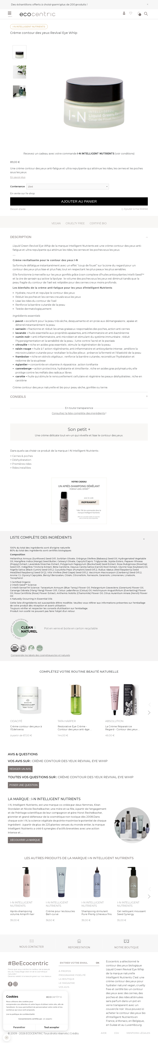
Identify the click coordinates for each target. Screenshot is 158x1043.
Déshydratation (21, 459)
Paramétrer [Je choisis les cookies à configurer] (19, 1027)
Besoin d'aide (18, 209)
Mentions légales (138, 1033)
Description (20, 237)
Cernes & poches (22, 456)
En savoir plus (17, 177)
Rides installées (21, 467)
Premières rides (21, 463)
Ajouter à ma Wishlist (136, 208)
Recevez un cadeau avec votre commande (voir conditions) (79, 153)
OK (98, 962)
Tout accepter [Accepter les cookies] (51, 1027)
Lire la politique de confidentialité (20, 1014)
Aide (104, 1033)
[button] (6, 1037)
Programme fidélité (72, 975)
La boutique (66, 979)
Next (149, 711)
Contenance (17, 186)
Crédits (74, 1033)
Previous (149, 703)
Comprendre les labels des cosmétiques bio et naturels (40, 655)
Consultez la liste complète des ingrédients (78, 413)
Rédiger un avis (20, 769)
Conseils (18, 396)
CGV (116, 1033)
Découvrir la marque (25, 840)
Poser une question (23, 785)
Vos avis (64, 987)
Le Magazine (67, 983)
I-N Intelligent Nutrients (29, 26)
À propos (65, 971)
